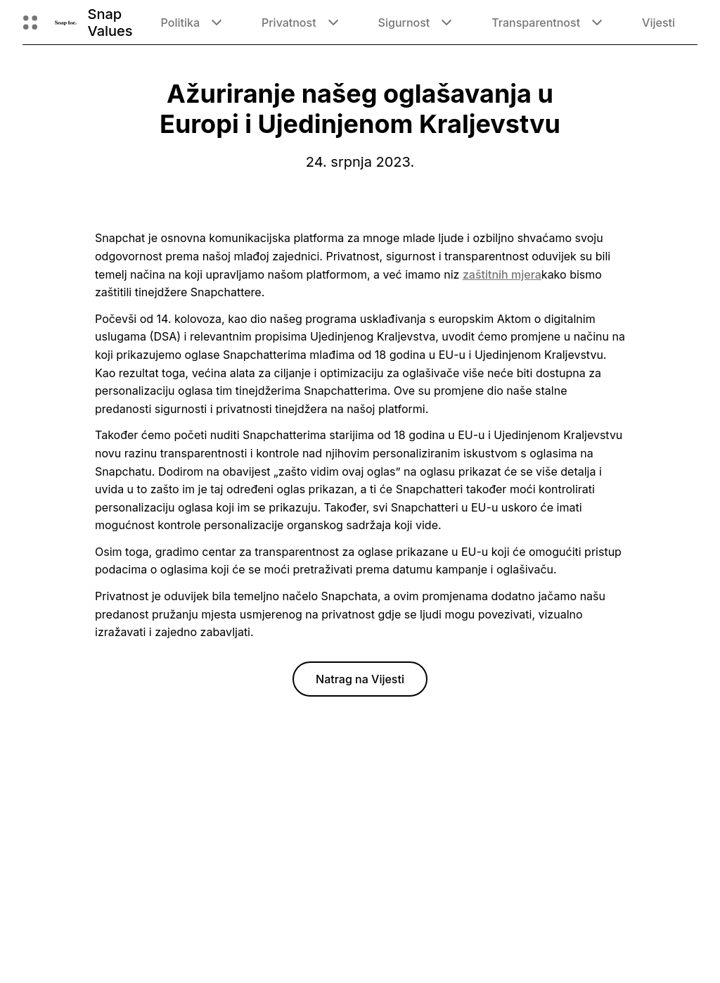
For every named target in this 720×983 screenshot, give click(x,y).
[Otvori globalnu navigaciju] (30, 22)
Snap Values (110, 22)
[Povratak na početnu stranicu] (66, 23)
